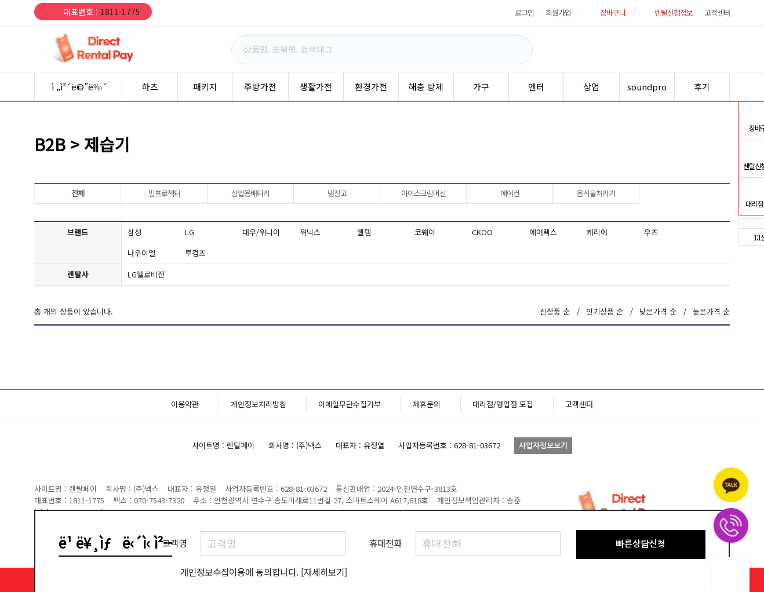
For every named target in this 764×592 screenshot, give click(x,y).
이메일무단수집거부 (349, 404)
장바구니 (612, 12)
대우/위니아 (261, 231)
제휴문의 (427, 404)
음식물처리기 (596, 193)
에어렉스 (543, 231)
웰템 (364, 231)
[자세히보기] (324, 571)
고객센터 (717, 12)
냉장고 (337, 193)
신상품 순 (555, 311)
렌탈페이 (103, 48)
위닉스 (310, 231)
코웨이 (424, 231)
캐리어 (597, 231)
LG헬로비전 (146, 274)
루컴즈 (195, 252)
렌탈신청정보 (673, 12)
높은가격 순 (711, 311)
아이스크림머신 (423, 193)
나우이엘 (141, 252)
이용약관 (185, 404)
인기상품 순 (604, 311)
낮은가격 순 (657, 311)
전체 (77, 193)
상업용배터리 (250, 193)
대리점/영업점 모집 (502, 404)
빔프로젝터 (164, 193)
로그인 (524, 12)
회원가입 (558, 12)
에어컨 (509, 193)
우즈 (651, 231)
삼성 (134, 231)
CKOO (482, 231)
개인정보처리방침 (258, 404)
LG (189, 231)
